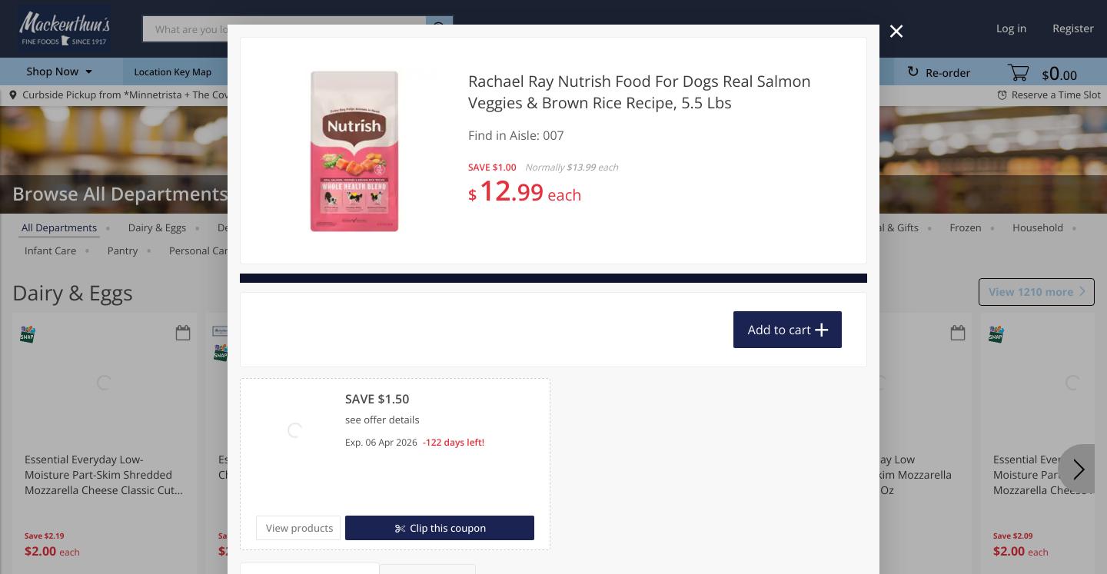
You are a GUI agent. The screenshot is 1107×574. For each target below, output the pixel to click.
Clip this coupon (446, 528)
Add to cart (779, 329)
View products (300, 528)
